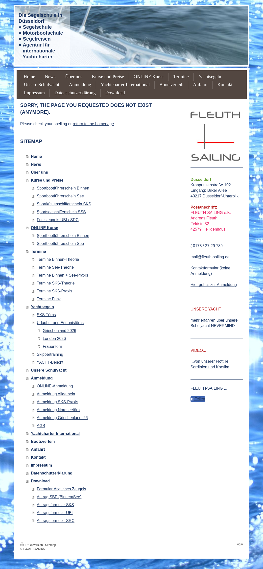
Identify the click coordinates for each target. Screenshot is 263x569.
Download (40, 481)
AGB (41, 426)
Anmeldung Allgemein (56, 394)
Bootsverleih (43, 441)
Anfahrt (38, 449)
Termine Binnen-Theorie (58, 259)
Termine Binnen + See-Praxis (62, 275)
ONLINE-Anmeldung (55, 386)
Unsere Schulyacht (49, 370)
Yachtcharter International (55, 433)
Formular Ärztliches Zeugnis (61, 489)
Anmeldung (42, 378)
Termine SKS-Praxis (54, 291)
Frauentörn (52, 346)
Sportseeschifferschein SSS (61, 212)
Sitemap (50, 545)
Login (239, 544)
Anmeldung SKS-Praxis (57, 402)
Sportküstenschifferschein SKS (64, 204)
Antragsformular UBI (55, 513)
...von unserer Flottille (209, 361)
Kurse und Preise (47, 180)
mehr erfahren (203, 320)
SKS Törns (46, 315)
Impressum (41, 465)
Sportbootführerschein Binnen (63, 188)
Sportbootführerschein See (60, 196)
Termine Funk (49, 299)
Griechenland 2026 (59, 331)
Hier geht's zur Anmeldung (214, 285)
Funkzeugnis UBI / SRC (58, 220)
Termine (38, 251)
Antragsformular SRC (55, 521)
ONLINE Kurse (44, 228)
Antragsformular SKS (55, 505)
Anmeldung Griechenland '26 (62, 418)
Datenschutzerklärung (51, 473)
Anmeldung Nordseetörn (58, 410)
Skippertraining (50, 354)
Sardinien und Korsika (210, 367)
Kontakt (38, 457)
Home (36, 156)
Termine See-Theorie (55, 267)
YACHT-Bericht (50, 362)
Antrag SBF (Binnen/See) (59, 497)
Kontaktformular (204, 268)
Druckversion (32, 545)
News (36, 164)
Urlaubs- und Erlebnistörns (60, 323)
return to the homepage (93, 124)
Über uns (39, 172)
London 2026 (54, 338)
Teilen (198, 399)
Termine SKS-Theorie (56, 283)
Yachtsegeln (42, 307)
